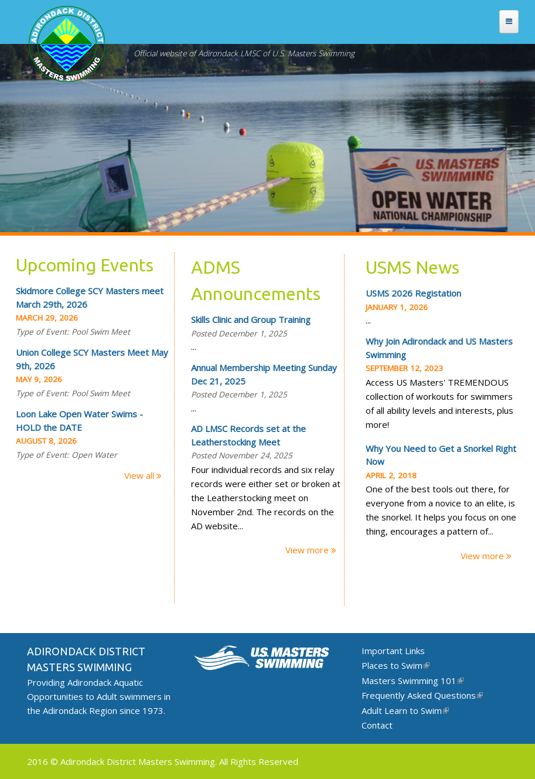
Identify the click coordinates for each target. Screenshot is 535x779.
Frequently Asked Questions (422, 695)
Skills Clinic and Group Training (251, 319)
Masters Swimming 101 (413, 680)
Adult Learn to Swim (405, 710)
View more (308, 550)
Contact (377, 725)
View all (140, 475)
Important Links (393, 650)
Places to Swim (396, 665)
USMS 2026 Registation (413, 293)
